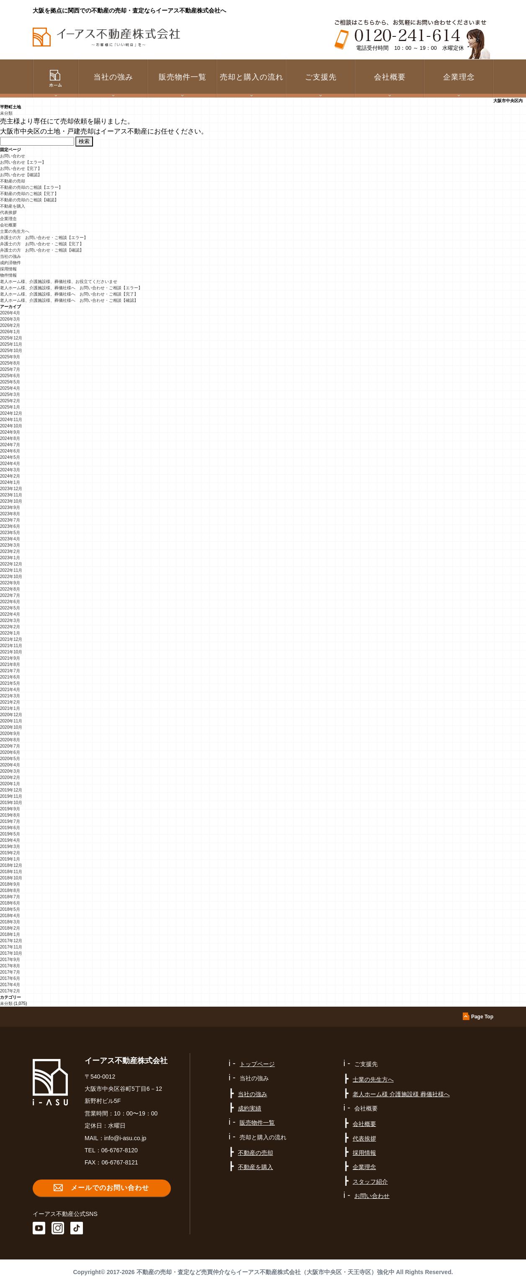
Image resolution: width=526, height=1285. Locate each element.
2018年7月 (10, 896)
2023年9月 (10, 507)
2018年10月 (11, 878)
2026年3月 (10, 319)
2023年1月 (10, 557)
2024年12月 (11, 413)
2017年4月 (10, 984)
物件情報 (8, 275)
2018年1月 (10, 934)
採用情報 (8, 269)
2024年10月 (11, 426)
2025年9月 (10, 357)
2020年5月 (10, 758)
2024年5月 (10, 457)
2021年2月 (10, 702)
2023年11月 (11, 495)
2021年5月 (10, 683)
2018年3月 (10, 922)
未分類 (6, 113)
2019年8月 (10, 815)
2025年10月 (11, 350)
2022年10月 (11, 576)
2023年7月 (10, 520)
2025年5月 (10, 382)
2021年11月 (11, 645)
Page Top (482, 1017)
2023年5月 (10, 532)
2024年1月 (10, 482)
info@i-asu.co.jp (125, 1138)
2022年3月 (10, 620)
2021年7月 (10, 670)
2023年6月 (10, 526)
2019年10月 (11, 802)
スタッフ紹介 (370, 1181)
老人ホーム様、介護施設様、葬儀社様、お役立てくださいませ (58, 281)
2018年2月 (10, 928)
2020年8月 (10, 740)
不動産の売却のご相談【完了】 (29, 193)
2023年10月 (11, 501)
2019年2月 (10, 853)
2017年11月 (11, 947)
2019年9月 (10, 809)
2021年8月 (10, 664)
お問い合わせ (12, 156)
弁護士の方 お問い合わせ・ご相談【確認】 (42, 250)
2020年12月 (11, 714)
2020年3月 (10, 771)
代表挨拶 (8, 212)
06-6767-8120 (119, 1150)
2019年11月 (11, 796)
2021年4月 (10, 689)
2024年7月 (10, 444)
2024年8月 (10, 438)
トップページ (257, 1064)
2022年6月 (10, 601)
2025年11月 (11, 344)
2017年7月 (10, 972)
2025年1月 (10, 407)
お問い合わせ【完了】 (21, 168)
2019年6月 (10, 827)
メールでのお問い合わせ (110, 1187)
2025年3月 (10, 394)
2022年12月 (11, 564)
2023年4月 (10, 539)
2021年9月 (10, 658)
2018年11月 (11, 871)
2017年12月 (11, 940)
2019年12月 (11, 790)
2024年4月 (10, 463)
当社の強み (10, 256)
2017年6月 (10, 978)
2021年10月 (11, 652)
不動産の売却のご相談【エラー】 (31, 187)
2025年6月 (10, 375)
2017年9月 (10, 959)
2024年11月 (11, 419)
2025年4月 (10, 388)
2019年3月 (10, 846)
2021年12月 (11, 639)
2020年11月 (11, 721)
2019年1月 (10, 859)
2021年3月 (10, 696)
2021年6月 (10, 677)
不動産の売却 (12, 181)
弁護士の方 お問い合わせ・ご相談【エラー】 (44, 237)
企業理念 (459, 77)
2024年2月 (10, 476)
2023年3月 (10, 545)
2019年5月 (10, 834)
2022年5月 (10, 608)
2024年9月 (10, 432)
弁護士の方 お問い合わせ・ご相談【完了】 (42, 244)
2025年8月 (10, 363)
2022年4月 (10, 614)
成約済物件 (10, 262)
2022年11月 (11, 570)
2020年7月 (10, 746)
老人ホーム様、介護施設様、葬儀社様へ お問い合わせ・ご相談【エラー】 (71, 287)
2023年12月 (11, 488)
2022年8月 (10, 589)
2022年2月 (10, 627)
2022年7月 (10, 595)
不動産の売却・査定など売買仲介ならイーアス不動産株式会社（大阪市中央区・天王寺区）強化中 (265, 1272)
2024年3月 (10, 470)
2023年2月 (10, 551)
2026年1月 (10, 331)
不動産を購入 (12, 206)
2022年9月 (10, 583)
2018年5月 (10, 909)
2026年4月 (10, 313)
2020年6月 (10, 752)
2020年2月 (10, 777)
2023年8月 (10, 513)
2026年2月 (10, 325)
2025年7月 (10, 369)
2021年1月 (10, 708)
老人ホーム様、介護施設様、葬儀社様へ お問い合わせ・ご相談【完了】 (69, 294)
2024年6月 (10, 451)
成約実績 (249, 1108)
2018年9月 (10, 884)
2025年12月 (11, 338)
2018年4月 (10, 915)
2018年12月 (11, 865)
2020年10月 (11, 727)
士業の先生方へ (14, 231)
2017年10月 (11, 953)
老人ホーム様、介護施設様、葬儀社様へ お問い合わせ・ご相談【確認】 (69, 300)
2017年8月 (10, 966)
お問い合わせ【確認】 (21, 174)
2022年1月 (10, 633)
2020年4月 (10, 765)
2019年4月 (10, 840)
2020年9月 (10, 733)
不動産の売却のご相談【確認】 (29, 200)
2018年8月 (10, 890)
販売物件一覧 (182, 77)
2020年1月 (10, 783)
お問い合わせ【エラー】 (23, 162)
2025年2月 (10, 400)
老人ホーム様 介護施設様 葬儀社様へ (401, 1094)
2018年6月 (10, 903)
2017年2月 (10, 991)
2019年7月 (10, 821)
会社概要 (8, 225)
